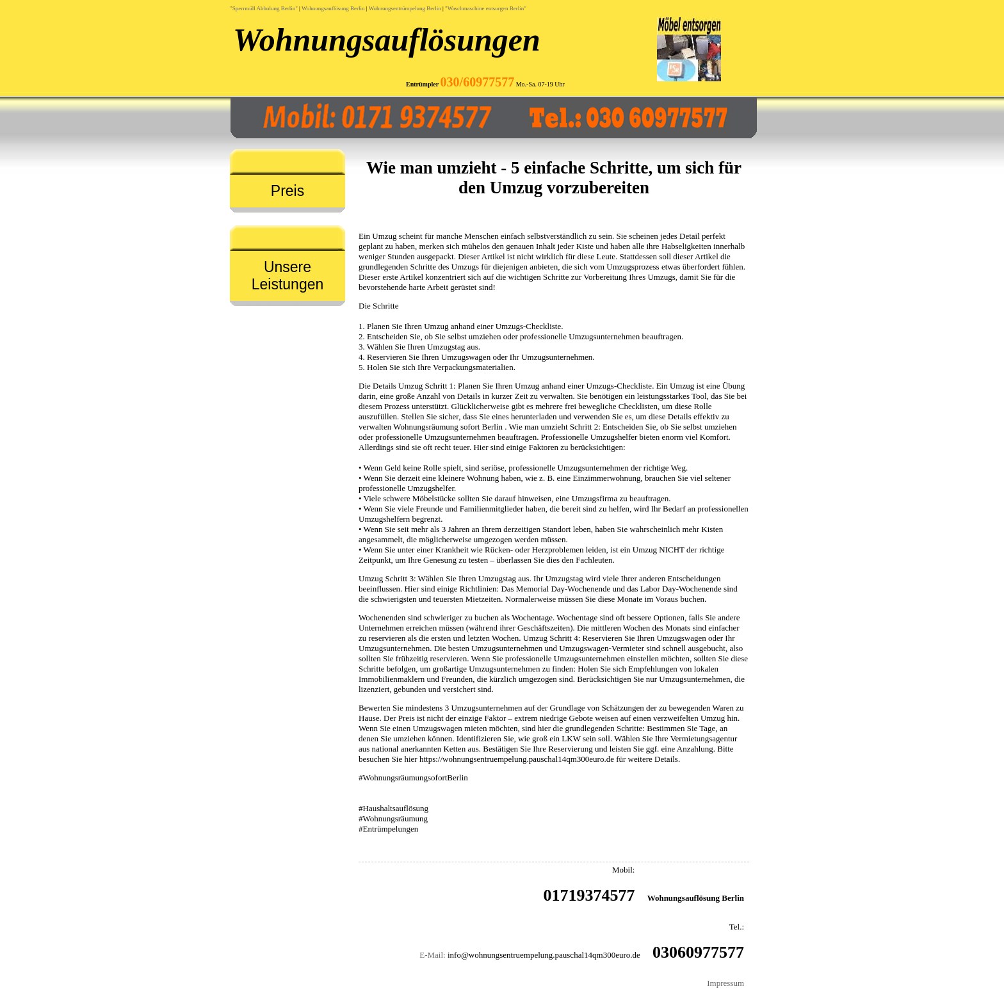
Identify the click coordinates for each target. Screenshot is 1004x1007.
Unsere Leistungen (288, 276)
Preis (287, 190)
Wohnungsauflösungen (386, 40)
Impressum (725, 983)
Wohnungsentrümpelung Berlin (405, 8)
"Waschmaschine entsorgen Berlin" (485, 8)
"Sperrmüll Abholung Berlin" (264, 8)
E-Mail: (432, 955)
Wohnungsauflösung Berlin (333, 8)
